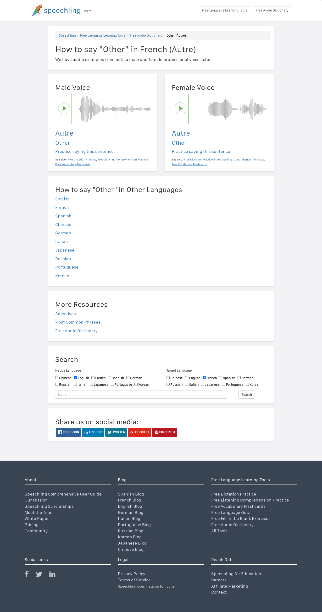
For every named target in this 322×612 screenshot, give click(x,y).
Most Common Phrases (77, 322)
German (63, 232)
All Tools (219, 530)
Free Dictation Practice (233, 493)
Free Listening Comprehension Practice (250, 499)
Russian (63, 258)
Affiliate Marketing (229, 586)
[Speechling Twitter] (42, 575)
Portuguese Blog (134, 524)
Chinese (63, 224)
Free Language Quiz (230, 512)
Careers (219, 579)
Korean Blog (130, 536)
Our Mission (36, 499)
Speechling (67, 35)
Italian (61, 241)
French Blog (129, 499)
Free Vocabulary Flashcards (238, 506)
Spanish (63, 215)
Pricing (32, 524)
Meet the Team (39, 512)
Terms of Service (134, 579)
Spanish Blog (131, 493)
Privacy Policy (131, 573)
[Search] (141, 395)
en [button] (87, 10)
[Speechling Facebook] (30, 575)
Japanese (64, 250)
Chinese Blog (131, 549)
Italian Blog (129, 518)
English (62, 198)
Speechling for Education (236, 573)
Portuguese (66, 267)
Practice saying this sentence (84, 151)
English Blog (130, 506)
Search (246, 395)
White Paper (37, 518)
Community (36, 530)
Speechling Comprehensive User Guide (63, 493)
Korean (62, 275)
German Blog (130, 512)
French (62, 207)
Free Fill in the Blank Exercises (241, 518)
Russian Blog (130, 530)
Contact (219, 592)
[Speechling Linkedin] (55, 575)
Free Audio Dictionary (272, 10)
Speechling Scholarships (49, 506)
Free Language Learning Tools (224, 10)
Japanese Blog (132, 543)
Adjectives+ (66, 313)
